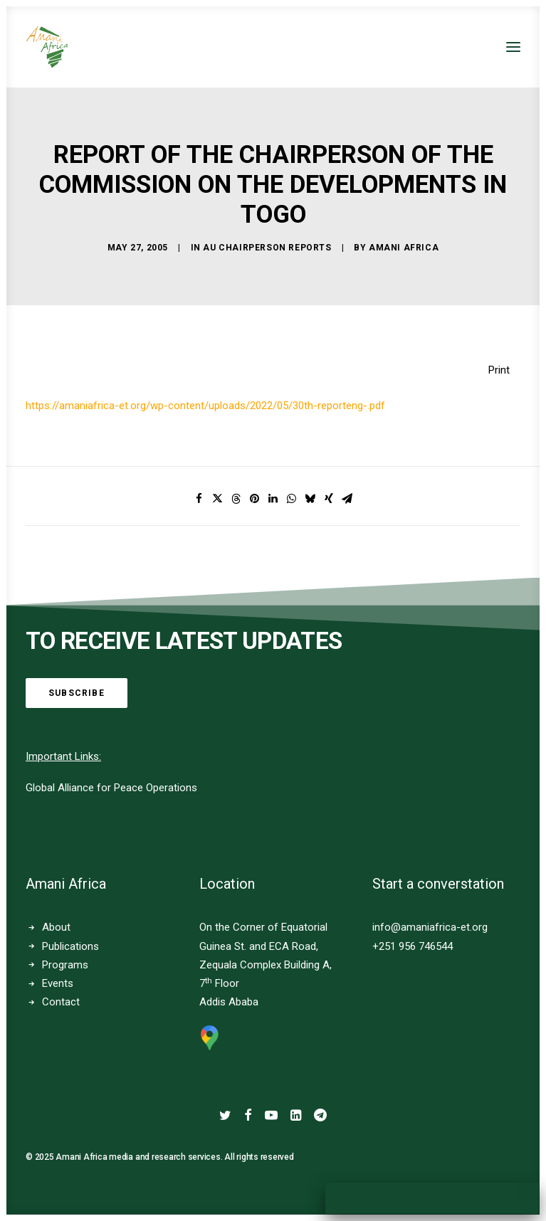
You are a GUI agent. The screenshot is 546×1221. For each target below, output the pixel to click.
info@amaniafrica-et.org (430, 927)
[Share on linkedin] (273, 498)
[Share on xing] (328, 498)
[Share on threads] (236, 498)
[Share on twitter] (217, 498)
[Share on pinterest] (254, 498)
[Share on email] (347, 498)
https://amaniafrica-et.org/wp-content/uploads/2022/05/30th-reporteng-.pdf (205, 405)
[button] (513, 47)
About (56, 927)
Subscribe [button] (76, 693)
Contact (61, 1001)
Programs (65, 964)
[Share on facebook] (199, 498)
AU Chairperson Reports (267, 248)
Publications (70, 946)
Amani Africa (404, 248)
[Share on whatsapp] (291, 498)
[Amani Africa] (47, 47)
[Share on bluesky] (310, 498)
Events (57, 983)
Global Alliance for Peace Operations (111, 787)
